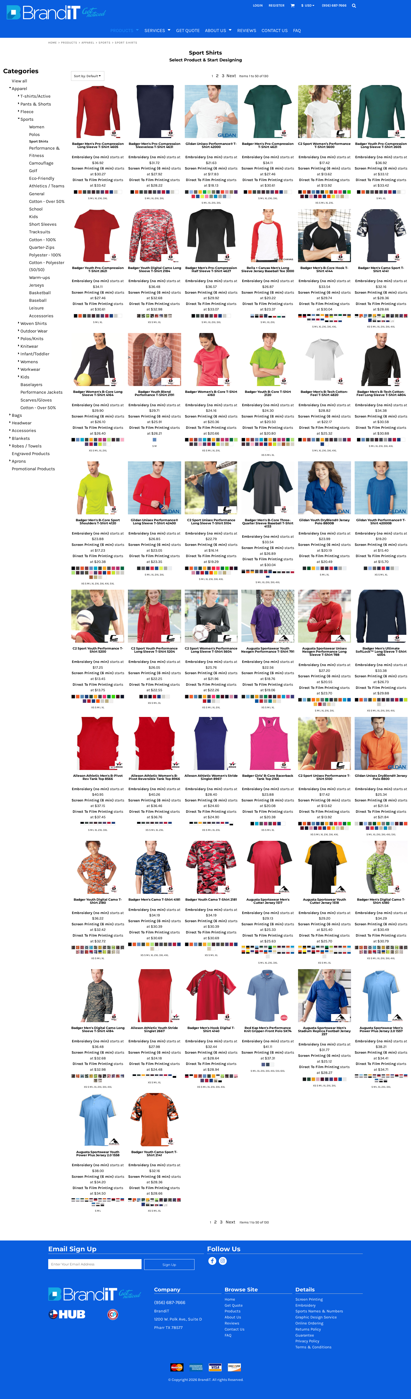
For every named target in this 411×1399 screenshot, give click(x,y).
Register (276, 5)
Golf (33, 170)
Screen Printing (309, 1299)
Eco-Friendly (41, 178)
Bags (17, 415)
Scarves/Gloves (36, 400)
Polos (34, 134)
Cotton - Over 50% (46, 201)
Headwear (21, 422)
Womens (29, 361)
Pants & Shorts (35, 104)
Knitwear (29, 346)
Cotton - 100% (42, 239)
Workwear (30, 369)
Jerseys (36, 285)
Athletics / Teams (46, 185)
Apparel (88, 42)
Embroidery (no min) (90, 157)
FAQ (228, 1335)
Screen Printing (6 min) (93, 168)
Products (69, 42)
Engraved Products (31, 453)
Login (258, 5)
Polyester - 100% (45, 254)
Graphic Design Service (316, 1317)
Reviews (232, 1323)
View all (19, 80)
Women (36, 126)
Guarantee (304, 1335)
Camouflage (41, 163)
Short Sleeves (43, 224)
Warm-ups (39, 277)
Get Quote (234, 1305)
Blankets (21, 438)
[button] (292, 5)
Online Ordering (309, 1323)
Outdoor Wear (33, 331)
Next (231, 75)
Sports (105, 42)
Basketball (40, 292)
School (36, 209)
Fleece (27, 111)
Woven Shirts (33, 323)
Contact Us (235, 1329)
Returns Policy (308, 1329)
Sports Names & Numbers (319, 1311)
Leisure (36, 307)
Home (52, 42)
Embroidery (305, 1305)
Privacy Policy (307, 1341)
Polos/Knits (32, 338)
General (37, 193)
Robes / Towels (27, 445)
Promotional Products (33, 468)
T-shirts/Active (35, 96)
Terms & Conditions (313, 1347)
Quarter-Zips (42, 247)
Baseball (38, 300)
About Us (233, 1317)
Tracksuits (39, 231)
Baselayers (31, 384)
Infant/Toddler (34, 353)
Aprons (19, 461)
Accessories (41, 315)
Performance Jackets (41, 392)
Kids (33, 216)
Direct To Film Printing (93, 180)
